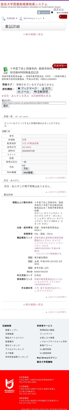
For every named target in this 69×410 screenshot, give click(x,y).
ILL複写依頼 (45, 349)
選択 (5, 106)
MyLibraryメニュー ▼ (31, 18)
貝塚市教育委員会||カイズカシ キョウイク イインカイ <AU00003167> (48, 282)
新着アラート (46, 345)
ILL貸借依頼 (45, 353)
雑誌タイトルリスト (14, 338)
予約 (25, 168)
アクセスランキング (14, 349)
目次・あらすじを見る (16, 95)
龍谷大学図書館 (44, 362)
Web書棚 (28, 172)
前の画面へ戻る (34, 34)
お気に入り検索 (47, 338)
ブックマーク (46, 334)
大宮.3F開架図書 (30, 143)
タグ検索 (9, 353)
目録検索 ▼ (9, 18)
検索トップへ (11, 330)
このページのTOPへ (57, 178)
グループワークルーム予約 (54, 341)
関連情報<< (60, 65)
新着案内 (9, 341)
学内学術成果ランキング (16, 357)
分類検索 (9, 334)
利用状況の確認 (47, 330)
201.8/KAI (26, 147)
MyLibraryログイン (47, 358)
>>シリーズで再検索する (48, 253)
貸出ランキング (12, 345)
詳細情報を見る (42, 95)
